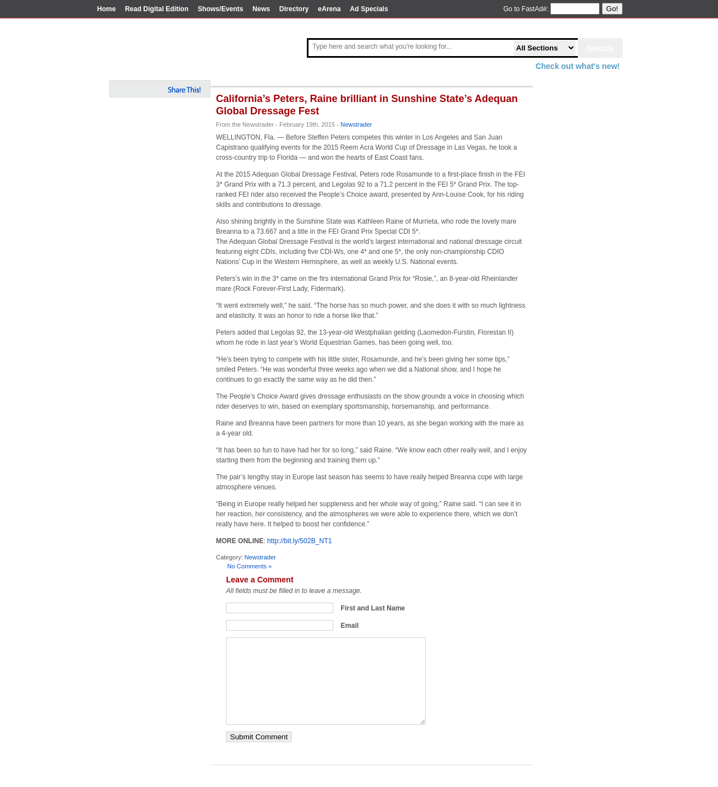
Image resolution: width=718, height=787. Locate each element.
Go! (612, 8)
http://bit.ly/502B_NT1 (299, 541)
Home (106, 9)
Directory (294, 9)
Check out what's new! (578, 66)
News (261, 9)
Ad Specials (369, 9)
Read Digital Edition (156, 9)
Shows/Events (220, 9)
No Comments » (249, 566)
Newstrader (356, 124)
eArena (329, 9)
